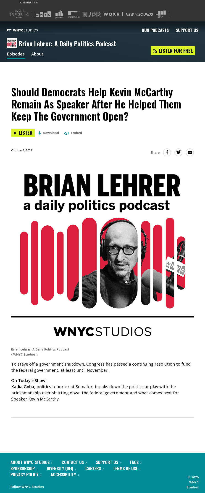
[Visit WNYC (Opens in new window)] (43, 14)
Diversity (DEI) (61, 468)
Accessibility (65, 474)
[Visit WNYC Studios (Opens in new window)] (74, 14)
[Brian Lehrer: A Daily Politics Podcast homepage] (12, 43)
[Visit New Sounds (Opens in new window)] (139, 14)
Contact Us (74, 462)
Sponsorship (24, 468)
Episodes (16, 54)
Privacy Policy (26, 474)
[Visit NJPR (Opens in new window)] (92, 14)
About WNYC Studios (32, 462)
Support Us (187, 30)
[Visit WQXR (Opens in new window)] (113, 14)
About (37, 54)
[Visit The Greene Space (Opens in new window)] (161, 14)
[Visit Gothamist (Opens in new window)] (59, 14)
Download (48, 133)
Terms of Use (127, 468)
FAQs (136, 462)
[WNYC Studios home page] (28, 30)
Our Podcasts (155, 30)
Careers (94, 468)
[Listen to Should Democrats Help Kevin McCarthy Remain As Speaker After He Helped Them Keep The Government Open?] (23, 133)
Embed (73, 133)
